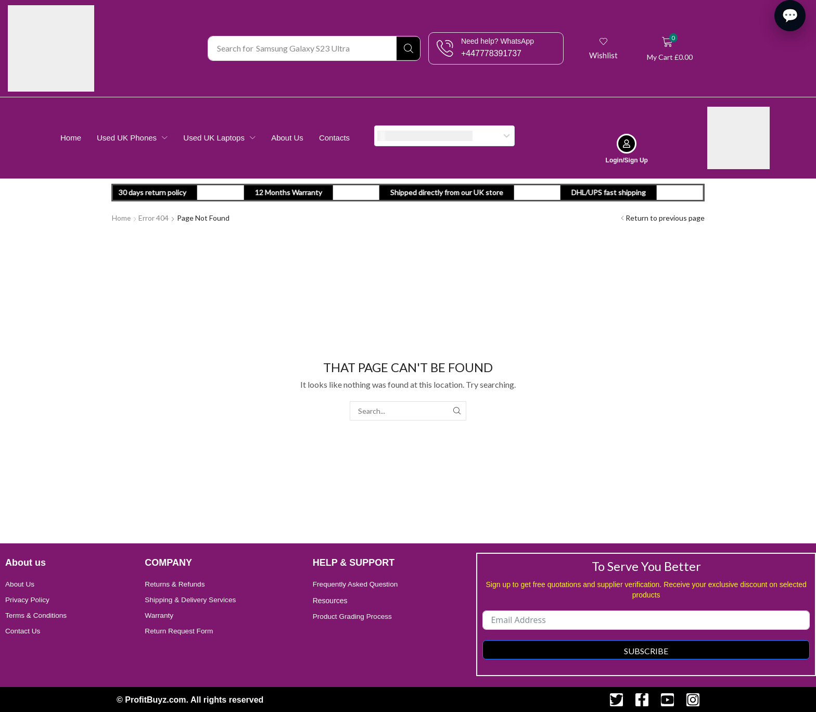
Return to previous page (665, 217)
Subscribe (646, 650)
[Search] (408, 48)
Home (121, 217)
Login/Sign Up (627, 159)
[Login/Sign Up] (626, 143)
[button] (604, 48)
